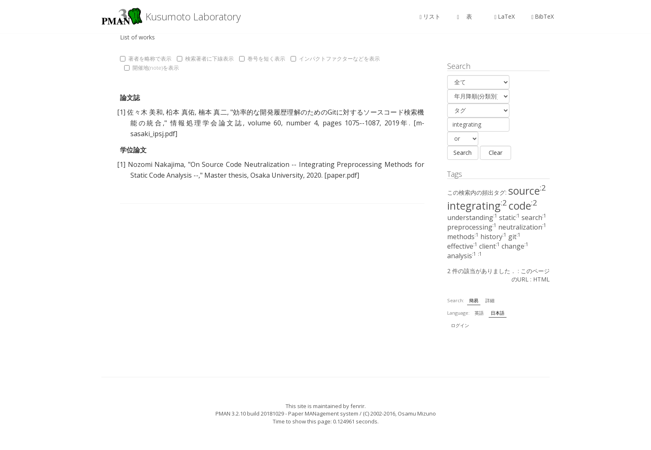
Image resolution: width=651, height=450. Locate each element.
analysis (461, 255)
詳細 (489, 300)
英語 (479, 313)
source (527, 190)
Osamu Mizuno (417, 413)
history (493, 236)
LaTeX (504, 16)
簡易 (473, 300)
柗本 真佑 (180, 112)
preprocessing (472, 227)
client (489, 246)
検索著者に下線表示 (205, 58)
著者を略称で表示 (145, 58)
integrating (477, 205)
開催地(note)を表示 (151, 67)
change (515, 246)
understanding (472, 217)
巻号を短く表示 (262, 58)
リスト (430, 16)
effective (462, 246)
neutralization (522, 227)
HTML (541, 279)
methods (463, 236)
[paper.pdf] (341, 175)
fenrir (357, 406)
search (533, 217)
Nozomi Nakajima (156, 164)
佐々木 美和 (145, 112)
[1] (121, 112)
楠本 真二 (212, 112)
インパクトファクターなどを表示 (335, 58)
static (509, 217)
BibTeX (542, 16)
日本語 (497, 313)
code (523, 205)
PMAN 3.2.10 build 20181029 (249, 413)
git (514, 236)
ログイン (460, 325)
